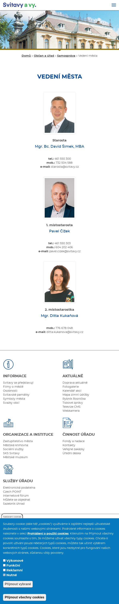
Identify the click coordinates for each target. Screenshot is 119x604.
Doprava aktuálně (75, 382)
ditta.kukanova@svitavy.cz (64, 332)
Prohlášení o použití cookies (48, 539)
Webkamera (71, 410)
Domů (26, 55)
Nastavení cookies (12, 523)
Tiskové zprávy (73, 402)
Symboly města (14, 398)
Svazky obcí (11, 402)
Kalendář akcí (72, 390)
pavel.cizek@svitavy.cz (65, 251)
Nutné (11, 581)
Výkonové (14, 567)
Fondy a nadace (74, 441)
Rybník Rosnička (74, 398)
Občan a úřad (44, 55)
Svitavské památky (16, 394)
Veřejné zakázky (74, 449)
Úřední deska (72, 453)
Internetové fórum (16, 495)
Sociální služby (13, 449)
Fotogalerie (71, 386)
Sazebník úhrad (13, 503)
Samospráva (66, 55)
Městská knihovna (15, 445)
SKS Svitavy (11, 453)
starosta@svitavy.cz (65, 166)
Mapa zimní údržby (76, 394)
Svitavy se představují (18, 382)
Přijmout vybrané (18, 590)
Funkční (13, 571)
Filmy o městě (13, 386)
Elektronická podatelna (19, 487)
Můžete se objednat (16, 499)
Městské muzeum (15, 457)
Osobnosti (10, 390)
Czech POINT (12, 491)
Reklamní (14, 576)
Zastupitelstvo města (18, 441)
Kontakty (69, 445)
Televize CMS (72, 406)
